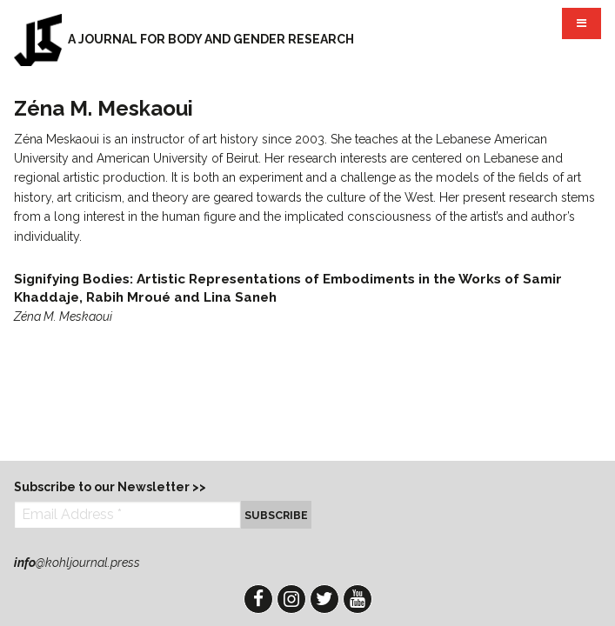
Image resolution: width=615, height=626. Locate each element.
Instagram (291, 599)
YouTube (357, 599)
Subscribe (276, 515)
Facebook (258, 599)
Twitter (324, 599)
